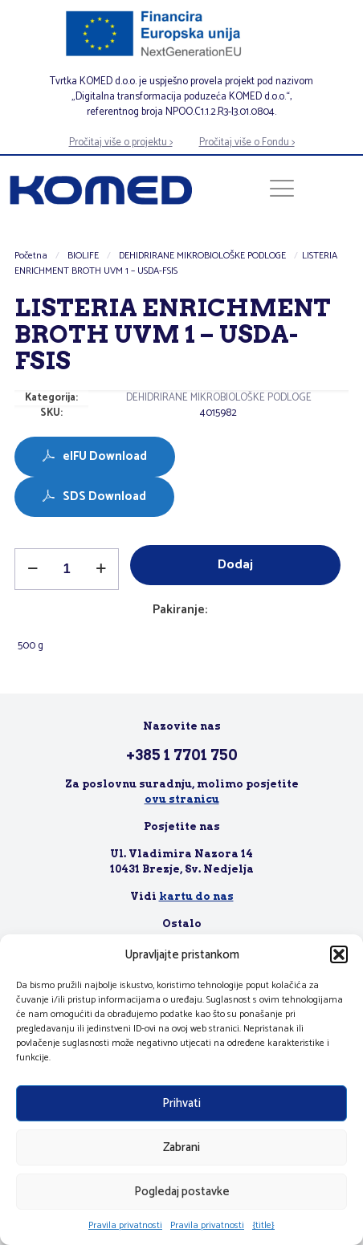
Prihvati (181, 1103)
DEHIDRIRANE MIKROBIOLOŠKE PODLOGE (202, 255)
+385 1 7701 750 (182, 755)
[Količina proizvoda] (66, 569)
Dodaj (235, 565)
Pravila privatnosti (125, 1225)
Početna (30, 255)
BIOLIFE (83, 255)
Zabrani (181, 1147)
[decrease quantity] (32, 569)
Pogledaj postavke (182, 1192)
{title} (263, 1225)
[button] (339, 954)
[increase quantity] (101, 569)
